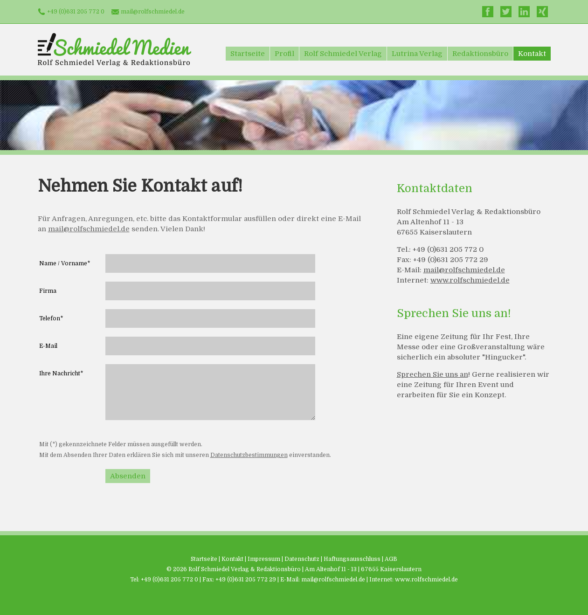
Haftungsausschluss (352, 559)
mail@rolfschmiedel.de (153, 11)
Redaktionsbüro (480, 53)
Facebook (487, 11)
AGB (391, 559)
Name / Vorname (64, 263)
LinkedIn (524, 11)
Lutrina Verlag (417, 53)
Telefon (51, 318)
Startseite (247, 53)
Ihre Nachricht (61, 373)
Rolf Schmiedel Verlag (343, 53)
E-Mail (48, 346)
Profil (284, 53)
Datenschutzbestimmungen (249, 455)
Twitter (506, 11)
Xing (542, 11)
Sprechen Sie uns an (432, 374)
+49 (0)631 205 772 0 (75, 11)
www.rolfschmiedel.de (470, 280)
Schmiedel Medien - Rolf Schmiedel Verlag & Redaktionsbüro (114, 49)
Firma (47, 291)
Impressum (264, 559)
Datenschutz (301, 559)
